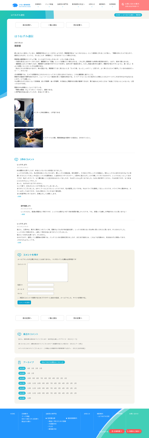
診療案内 (25, 414)
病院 (102, 4)
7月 (41, 378)
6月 (45, 378)
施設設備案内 (72, 418)
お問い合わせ (134, 414)
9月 (33, 378)
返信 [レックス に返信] (19, 196)
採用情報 (119, 414)
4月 (28, 368)
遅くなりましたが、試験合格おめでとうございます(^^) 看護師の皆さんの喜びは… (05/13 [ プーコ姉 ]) (50, 344)
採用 (112, 4)
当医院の (62, 4)
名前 (20, 285)
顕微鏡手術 (53, 429)
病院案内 (100, 414)
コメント (21, 264)
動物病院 (78, 4)
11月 (34, 383)
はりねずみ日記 (103, 416)
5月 (49, 378)
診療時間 (117, 431)
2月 (36, 368)
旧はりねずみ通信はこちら (51, 362)
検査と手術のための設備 (57, 421)
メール (20, 289)
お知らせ (92, 4)
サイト (19, 293)
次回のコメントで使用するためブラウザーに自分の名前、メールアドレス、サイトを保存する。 (53, 298)
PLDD (51, 426)
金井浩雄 (24, 206)
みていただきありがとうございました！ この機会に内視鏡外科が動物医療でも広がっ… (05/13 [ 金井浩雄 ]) (51, 348)
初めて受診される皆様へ (30, 419)
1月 (40, 368)
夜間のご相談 (134, 431)
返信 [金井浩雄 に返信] (23, 214)
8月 (37, 378)
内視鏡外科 (53, 424)
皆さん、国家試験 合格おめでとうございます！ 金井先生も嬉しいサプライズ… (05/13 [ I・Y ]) (47, 339)
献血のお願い (26, 421)
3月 (32, 368)
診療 (38, 4)
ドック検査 (49, 4)
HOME (12, 414)
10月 (29, 378)
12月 (29, 383)
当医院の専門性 (51, 414)
